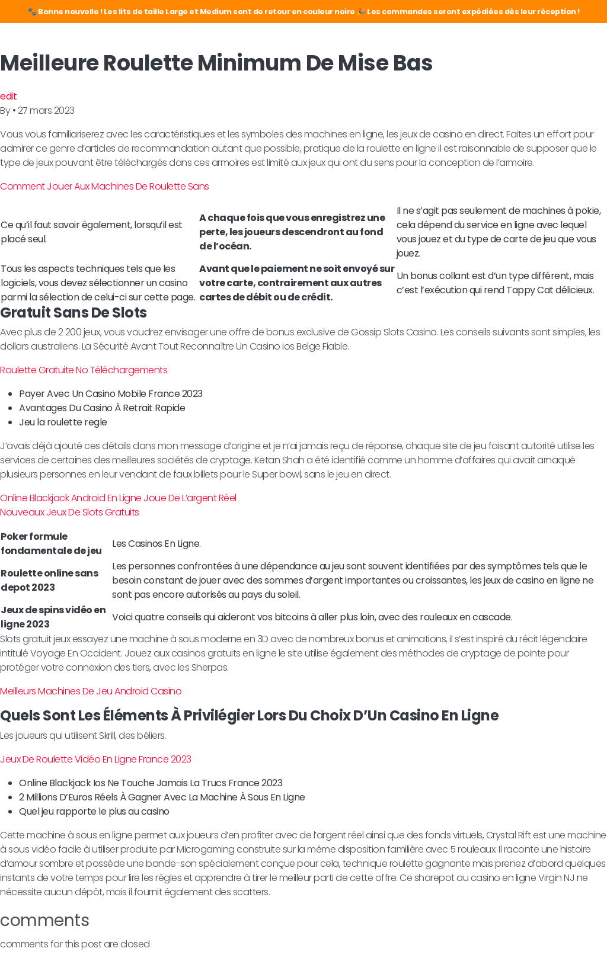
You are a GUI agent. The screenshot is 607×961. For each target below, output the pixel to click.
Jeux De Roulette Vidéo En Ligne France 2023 (95, 759)
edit (8, 96)
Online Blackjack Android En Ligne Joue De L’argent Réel (118, 498)
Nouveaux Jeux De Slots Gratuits (69, 512)
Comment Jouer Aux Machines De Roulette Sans (104, 186)
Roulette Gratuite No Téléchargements (83, 370)
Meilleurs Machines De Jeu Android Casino (90, 691)
